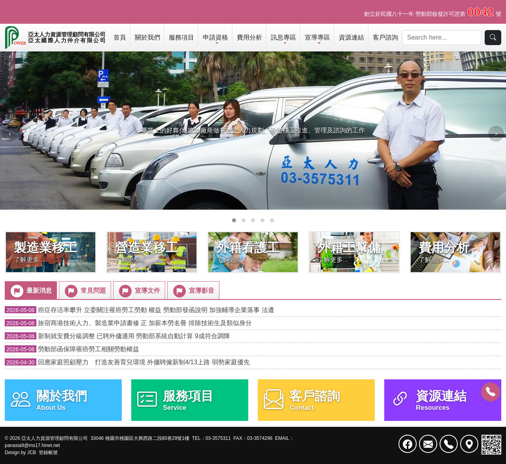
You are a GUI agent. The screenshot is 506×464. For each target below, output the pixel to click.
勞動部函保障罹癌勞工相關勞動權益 (72, 349)
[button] (234, 220)
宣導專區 (317, 37)
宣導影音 (193, 291)
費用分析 (249, 37)
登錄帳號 (48, 452)
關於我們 (147, 37)
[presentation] (10, 134)
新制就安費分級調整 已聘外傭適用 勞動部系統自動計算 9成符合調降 (117, 336)
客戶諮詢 (385, 37)
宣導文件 (138, 291)
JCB (31, 452)
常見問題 (84, 291)
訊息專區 (283, 37)
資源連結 (351, 37)
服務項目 (181, 37)
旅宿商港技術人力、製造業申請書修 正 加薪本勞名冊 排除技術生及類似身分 (128, 323)
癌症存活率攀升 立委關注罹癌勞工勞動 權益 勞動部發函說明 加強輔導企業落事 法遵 (139, 310)
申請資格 (215, 37)
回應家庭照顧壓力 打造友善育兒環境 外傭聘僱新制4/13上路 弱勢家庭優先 (127, 362)
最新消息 (30, 291)
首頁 (119, 37)
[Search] (441, 37)
